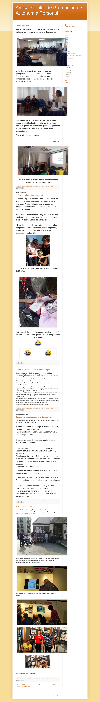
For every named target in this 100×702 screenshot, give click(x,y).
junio (68, 68)
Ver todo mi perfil (68, 28)
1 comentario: (48, 500)
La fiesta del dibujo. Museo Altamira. (29, 195)
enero (68, 78)
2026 (67, 33)
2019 (67, 46)
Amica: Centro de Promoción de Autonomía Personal (73, 25)
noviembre (69, 49)
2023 (67, 39)
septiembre (69, 65)
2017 (67, 82)
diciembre (69, 48)
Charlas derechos (22, 26)
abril (68, 72)
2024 (67, 37)
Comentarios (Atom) (26, 686)
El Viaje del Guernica (24, 507)
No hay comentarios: (49, 186)
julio (68, 67)
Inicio (39, 684)
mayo (68, 70)
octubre (69, 51)
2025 (67, 35)
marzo (68, 74)
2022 (67, 41)
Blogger (57, 695)
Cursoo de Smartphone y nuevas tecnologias (33, 370)
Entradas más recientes (21, 684)
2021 (67, 42)
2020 (67, 44)
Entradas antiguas (56, 684)
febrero (69, 76)
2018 (67, 80)
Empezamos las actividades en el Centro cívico (34, 417)
